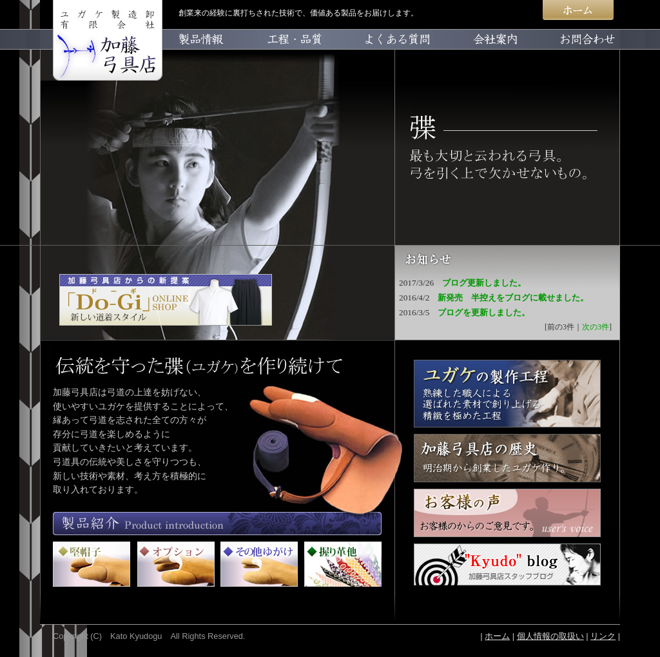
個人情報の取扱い (550, 636)
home (101, 55)
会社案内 (483, 55)
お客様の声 (507, 513)
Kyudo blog (507, 564)
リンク (603, 636)
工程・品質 (299, 55)
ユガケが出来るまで (507, 393)
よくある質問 (391, 55)
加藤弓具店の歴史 (507, 458)
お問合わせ (574, 55)
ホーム (578, 14)
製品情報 (208, 55)
